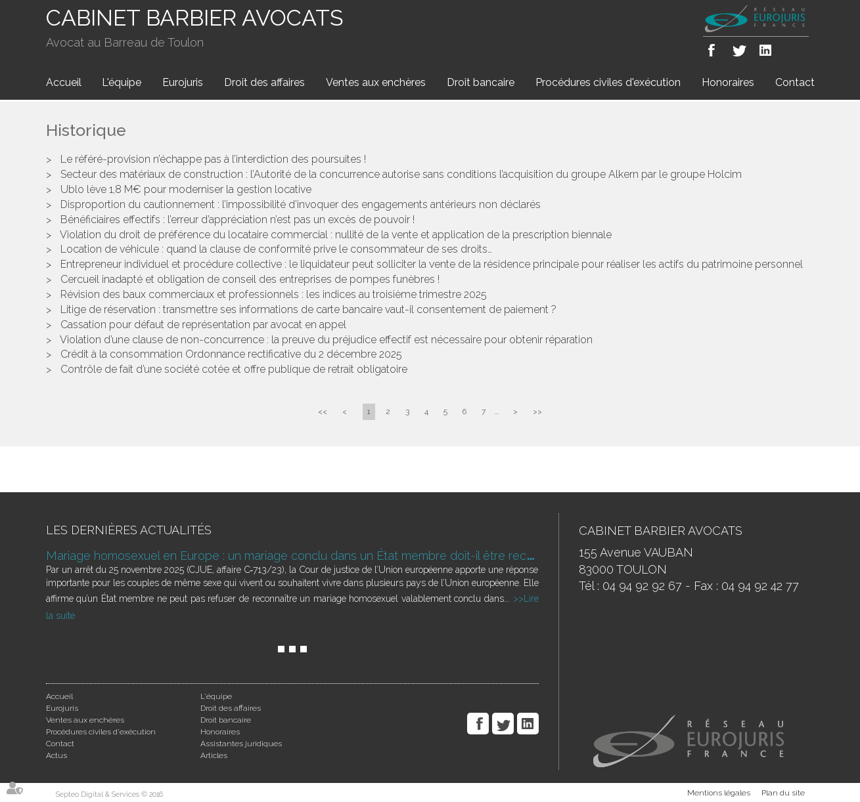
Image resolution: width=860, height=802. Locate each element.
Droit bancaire (480, 82)
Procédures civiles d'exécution (608, 82)
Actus (56, 755)
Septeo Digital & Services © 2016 (109, 794)
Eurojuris (182, 82)
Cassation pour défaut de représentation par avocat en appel (203, 324)
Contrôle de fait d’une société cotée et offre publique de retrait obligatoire (233, 369)
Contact (795, 82)
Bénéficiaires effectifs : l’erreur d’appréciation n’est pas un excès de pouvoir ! (237, 219)
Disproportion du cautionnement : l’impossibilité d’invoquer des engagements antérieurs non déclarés (300, 204)
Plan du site (783, 792)
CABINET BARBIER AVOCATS (195, 18)
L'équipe (121, 82)
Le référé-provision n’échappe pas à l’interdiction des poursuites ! (213, 159)
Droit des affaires (264, 82)
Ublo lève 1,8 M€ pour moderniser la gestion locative (185, 189)
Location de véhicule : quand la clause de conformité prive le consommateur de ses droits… (276, 249)
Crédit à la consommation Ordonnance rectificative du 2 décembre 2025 (231, 354)
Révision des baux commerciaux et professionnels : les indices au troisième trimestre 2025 (273, 294)
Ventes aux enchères (376, 82)
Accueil (63, 82)
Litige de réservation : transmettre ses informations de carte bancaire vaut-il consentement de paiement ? (308, 309)
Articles (213, 755)
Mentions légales (718, 792)
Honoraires (728, 82)
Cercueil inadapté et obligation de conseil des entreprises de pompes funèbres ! (250, 279)
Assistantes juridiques (241, 743)
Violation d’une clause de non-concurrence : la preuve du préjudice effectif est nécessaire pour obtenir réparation (326, 339)
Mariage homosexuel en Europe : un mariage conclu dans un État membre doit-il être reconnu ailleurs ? (324, 555)
